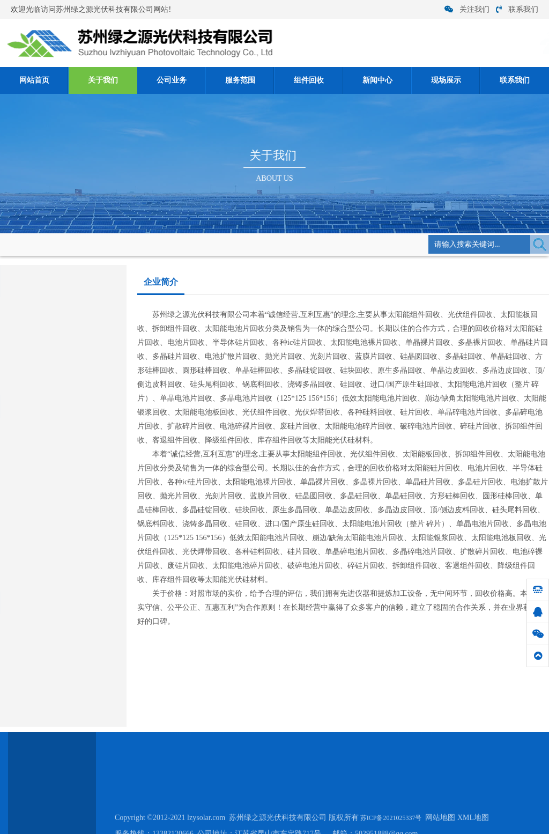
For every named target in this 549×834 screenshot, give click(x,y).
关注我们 (466, 9)
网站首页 (34, 80)
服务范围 (240, 80)
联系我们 (517, 9)
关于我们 (103, 80)
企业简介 (170, 244)
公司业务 (172, 80)
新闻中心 (377, 80)
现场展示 (446, 80)
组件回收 (309, 80)
